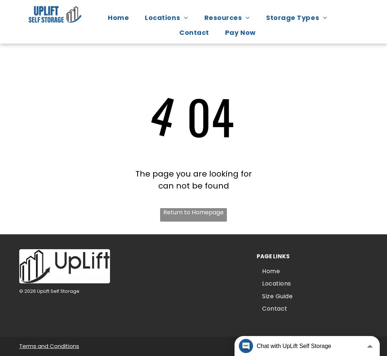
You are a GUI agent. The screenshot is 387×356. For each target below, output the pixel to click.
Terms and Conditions (49, 346)
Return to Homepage (193, 212)
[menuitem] (121, 17)
